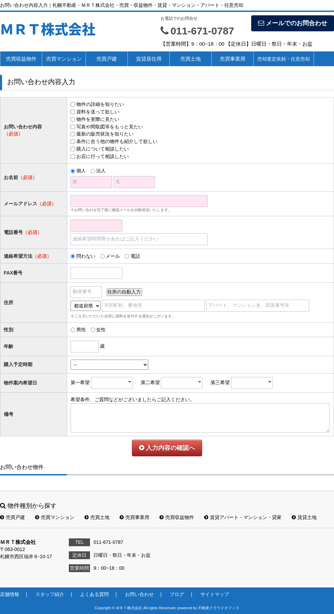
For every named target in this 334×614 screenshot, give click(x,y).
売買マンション (64, 59)
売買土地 (190, 59)
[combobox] (112, 383)
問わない (85, 256)
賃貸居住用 (149, 59)
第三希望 (220, 382)
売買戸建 (106, 59)
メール (113, 256)
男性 (81, 329)
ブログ (177, 594)
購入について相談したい (102, 149)
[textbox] (113, 383)
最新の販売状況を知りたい (105, 134)
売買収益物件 (21, 59)
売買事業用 (232, 59)
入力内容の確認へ (167, 447)
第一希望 (80, 382)
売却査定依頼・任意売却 (283, 59)
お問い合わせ (139, 594)
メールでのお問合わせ (292, 23)
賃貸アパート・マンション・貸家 (243, 517)
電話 (135, 256)
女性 (101, 329)
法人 (101, 170)
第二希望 (150, 382)
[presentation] (129, 381)
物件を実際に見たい (97, 119)
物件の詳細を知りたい (100, 104)
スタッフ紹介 (49, 594)
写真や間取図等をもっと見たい (109, 126)
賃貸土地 (304, 517)
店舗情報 (9, 594)
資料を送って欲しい (97, 111)
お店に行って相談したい (102, 156)
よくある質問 (94, 594)
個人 (81, 170)
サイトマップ (214, 594)
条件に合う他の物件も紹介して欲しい (116, 141)
